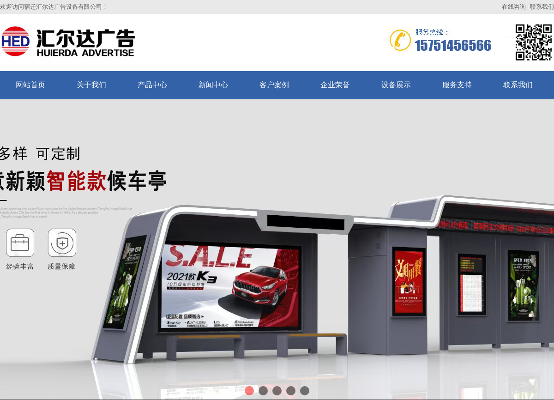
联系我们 (542, 6)
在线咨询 (514, 6)
